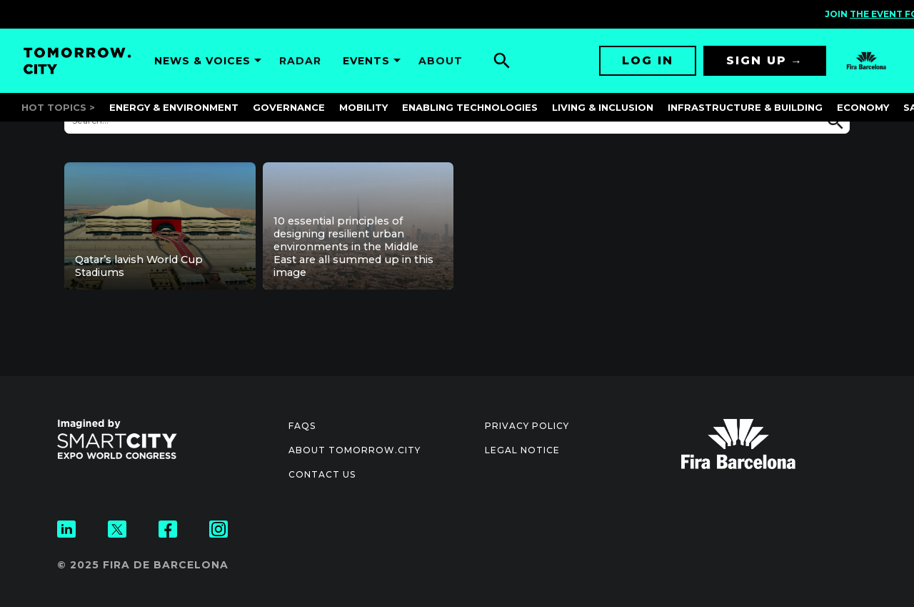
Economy (863, 107)
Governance (289, 107)
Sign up (756, 60)
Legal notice (522, 450)
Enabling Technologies (470, 107)
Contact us (322, 474)
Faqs (302, 425)
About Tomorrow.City (354, 450)
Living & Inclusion (602, 107)
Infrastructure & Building (745, 107)
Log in (647, 60)
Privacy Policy (527, 425)
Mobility (363, 107)
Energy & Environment (173, 107)
